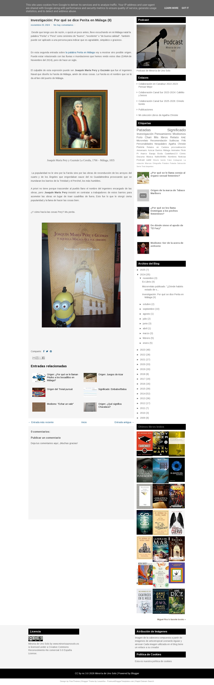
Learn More (171, 8)
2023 (142, 349)
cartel (148, 160)
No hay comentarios (63, 25)
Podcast (140, 160)
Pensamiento (163, 133)
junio (145, 323)
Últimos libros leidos (151, 426)
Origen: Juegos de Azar (110, 374)
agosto (146, 314)
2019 (142, 369)
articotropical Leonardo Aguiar (164, 641)
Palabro (165, 163)
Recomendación (158, 140)
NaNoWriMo (160, 157)
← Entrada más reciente (41, 422)
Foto (140, 137)
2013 (142, 398)
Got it (185, 8)
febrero (146, 338)
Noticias (182, 157)
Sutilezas (174, 140)
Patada (173, 163)
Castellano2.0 (171, 153)
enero (146, 343)
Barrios (158, 150)
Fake (169, 160)
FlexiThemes (74, 681)
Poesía (140, 147)
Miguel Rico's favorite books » (171, 619)
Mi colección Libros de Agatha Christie (158, 115)
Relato (174, 137)
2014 (142, 393)
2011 (142, 408)
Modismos (179, 133)
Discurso (141, 157)
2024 (142, 274)
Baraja (152, 153)
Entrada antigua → (124, 422)
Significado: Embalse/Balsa (112, 389)
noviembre (148, 278)
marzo (146, 333)
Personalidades (145, 144)
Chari (148, 137)
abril (145, 328)
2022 (142, 354)
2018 (142, 374)
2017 (142, 379)
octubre (147, 304)
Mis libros (161, 137)
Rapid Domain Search (144, 681)
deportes (149, 166)
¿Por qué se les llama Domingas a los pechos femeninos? (164, 211)
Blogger (135, 673)
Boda (160, 153)
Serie (139, 166)
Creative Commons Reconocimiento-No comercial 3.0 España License (50, 650)
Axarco (144, 153)
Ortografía (157, 163)
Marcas (148, 163)
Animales (175, 150)
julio (145, 318)
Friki (184, 140)
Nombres (172, 157)
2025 (142, 269)
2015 (142, 388)
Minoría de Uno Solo (105, 673)
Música (149, 157)
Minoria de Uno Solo (38, 643)
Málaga (166, 150)
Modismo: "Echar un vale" (60, 404)
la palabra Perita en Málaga (80, 52)
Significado (176, 130)
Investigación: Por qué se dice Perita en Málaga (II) (71, 20)
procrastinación (178, 147)
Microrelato (142, 140)
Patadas (144, 130)
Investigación (145, 133)
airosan (139, 644)
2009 (142, 418)
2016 (142, 383)
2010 (142, 413)
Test (143, 166)
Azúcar (151, 150)
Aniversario (142, 150)
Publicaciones (146, 109)
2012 (142, 403)
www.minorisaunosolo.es (66, 643)
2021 (142, 359)
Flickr (183, 150)
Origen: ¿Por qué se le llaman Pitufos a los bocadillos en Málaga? (62, 377)
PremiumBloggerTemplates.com (120, 681)
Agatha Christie (177, 144)
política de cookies (162, 661)
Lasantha (101, 681)
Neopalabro (161, 144)
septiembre (148, 309)
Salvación (181, 163)
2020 (142, 364)
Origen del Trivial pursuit (60, 389)
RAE (183, 137)
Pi (138, 153)
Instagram (177, 160)
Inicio (84, 422)
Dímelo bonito (159, 160)
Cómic (183, 153)
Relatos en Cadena (158, 147)
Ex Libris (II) (148, 281)
